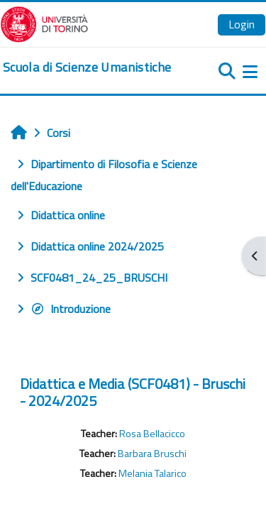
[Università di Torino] (44, 22)
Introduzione (71, 308)
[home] (87, 67)
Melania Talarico (152, 473)
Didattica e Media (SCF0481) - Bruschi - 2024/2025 (132, 392)
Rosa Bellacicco (152, 433)
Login (241, 24)
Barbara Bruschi (152, 453)
